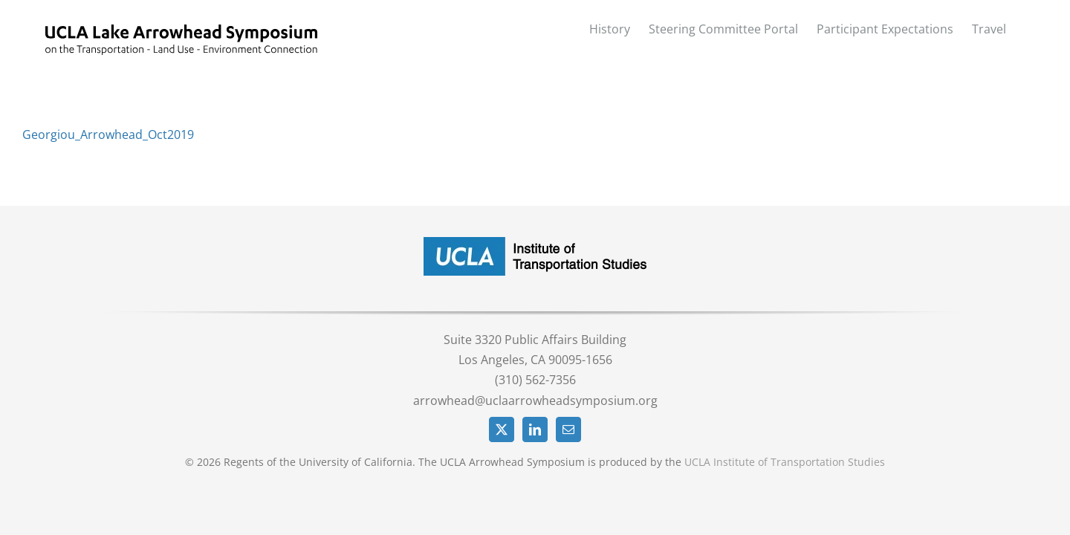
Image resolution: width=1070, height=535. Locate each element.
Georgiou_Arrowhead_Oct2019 (108, 134)
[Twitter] (501, 429)
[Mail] (568, 429)
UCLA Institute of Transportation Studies (784, 462)
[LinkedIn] (535, 429)
